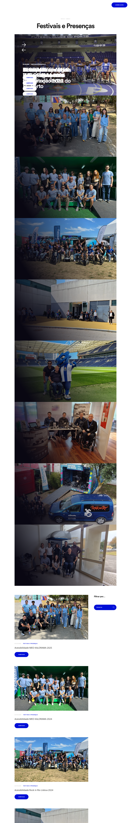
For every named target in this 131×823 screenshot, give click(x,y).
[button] (106, 5)
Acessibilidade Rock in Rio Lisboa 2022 (46, 72)
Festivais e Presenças (30, 643)
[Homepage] (11, 5)
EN (101, 5)
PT (98, 5)
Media (68, 19)
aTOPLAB (34, 69)
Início (63, 19)
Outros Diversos (37, 64)
